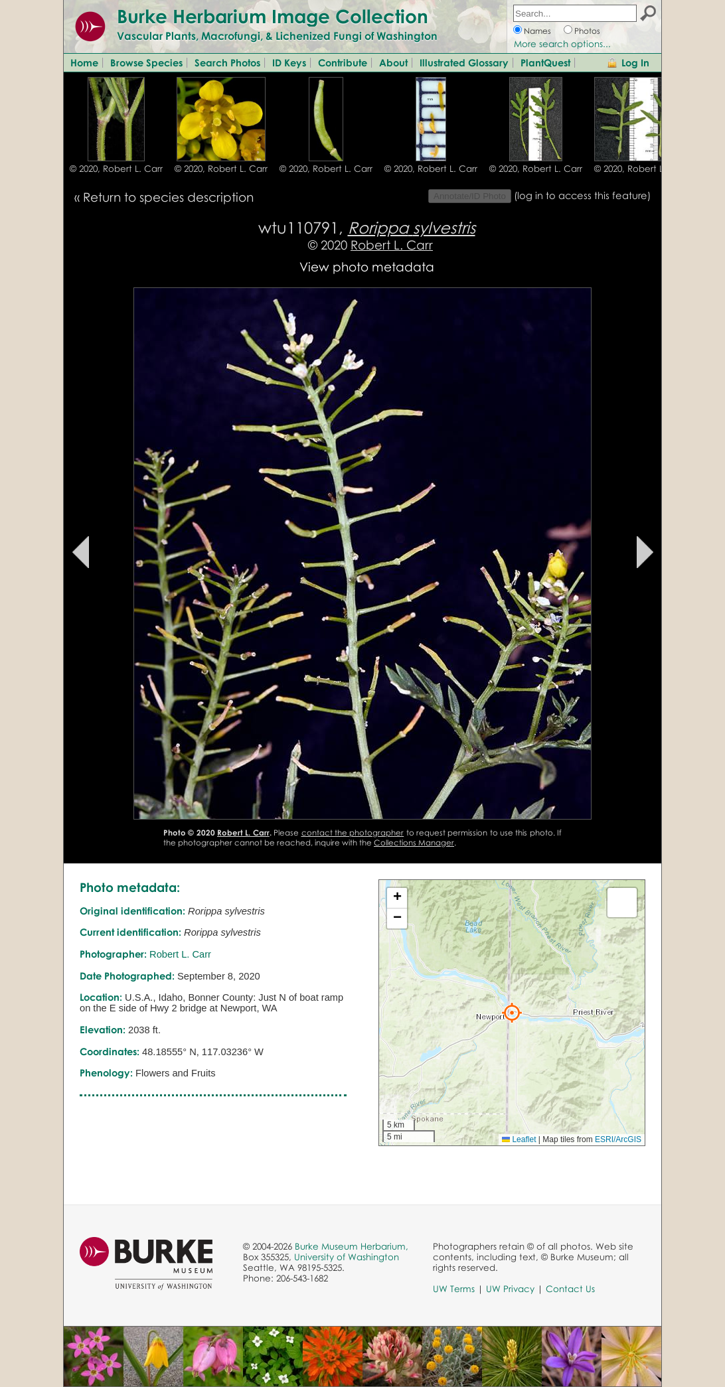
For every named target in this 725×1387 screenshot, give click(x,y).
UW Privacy (510, 1288)
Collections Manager (414, 842)
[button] (512, 1012)
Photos (587, 31)
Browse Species (146, 62)
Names (537, 31)
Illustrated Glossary (464, 62)
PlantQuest (545, 62)
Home (84, 62)
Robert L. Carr (392, 244)
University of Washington (346, 1257)
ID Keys (289, 62)
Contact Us (570, 1288)
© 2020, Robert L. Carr (116, 168)
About (393, 62)
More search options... (562, 43)
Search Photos (227, 62)
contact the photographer (352, 833)
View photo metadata (366, 266)
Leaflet (519, 1139)
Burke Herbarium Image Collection (272, 16)
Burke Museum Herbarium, (351, 1246)
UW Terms (454, 1288)
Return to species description (168, 196)
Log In (635, 62)
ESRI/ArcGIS (618, 1139)
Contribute (342, 62)
